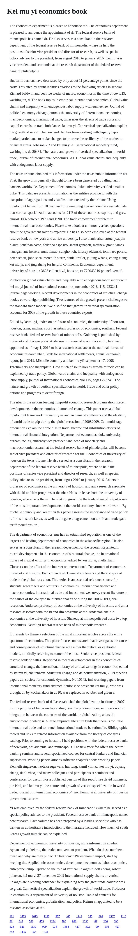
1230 (85, 921)
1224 (53, 921)
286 (105, 921)
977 (58, 916)
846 (21, 921)
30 (11, 921)
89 (95, 921)
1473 (23, 916)
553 (107, 926)
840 (74, 921)
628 (12, 926)
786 (64, 921)
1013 (35, 916)
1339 (33, 926)
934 (55, 926)
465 (68, 916)
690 (116, 921)
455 (41, 921)
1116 (123, 916)
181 (12, 916)
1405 (23, 931)
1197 (46, 916)
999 (44, 926)
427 (77, 926)
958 (34, 931)
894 (100, 916)
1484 (66, 926)
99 (97, 926)
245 (90, 916)
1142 (79, 916)
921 (22, 926)
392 (87, 926)
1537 (112, 916)
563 (31, 921)
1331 (45, 931)
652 (12, 931)
